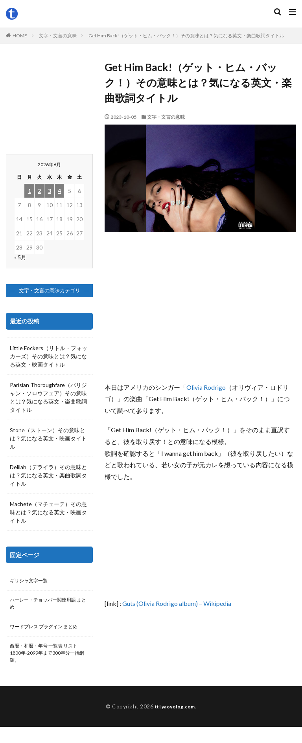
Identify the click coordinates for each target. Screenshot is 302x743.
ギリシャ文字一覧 (32, 581)
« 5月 (20, 257)
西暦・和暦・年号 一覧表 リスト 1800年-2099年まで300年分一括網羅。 (48, 667)
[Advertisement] (200, 311)
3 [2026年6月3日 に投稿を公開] (49, 190)
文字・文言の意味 (58, 36)
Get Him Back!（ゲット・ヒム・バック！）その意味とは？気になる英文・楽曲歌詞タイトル (186, 36)
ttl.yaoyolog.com (175, 722)
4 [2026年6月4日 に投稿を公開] (59, 190)
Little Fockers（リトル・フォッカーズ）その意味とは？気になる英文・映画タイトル (48, 356)
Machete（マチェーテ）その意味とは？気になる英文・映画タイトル (48, 512)
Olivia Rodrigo (206, 387)
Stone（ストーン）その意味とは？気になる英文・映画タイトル (48, 438)
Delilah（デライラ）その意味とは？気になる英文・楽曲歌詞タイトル (48, 475)
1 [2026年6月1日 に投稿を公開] (29, 190)
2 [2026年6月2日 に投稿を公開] (39, 190)
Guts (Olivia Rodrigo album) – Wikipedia (176, 603)
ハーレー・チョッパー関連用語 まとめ (48, 605)
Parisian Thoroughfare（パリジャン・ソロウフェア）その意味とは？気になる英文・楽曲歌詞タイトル (48, 397)
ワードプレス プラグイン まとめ (47, 634)
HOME (20, 36)
